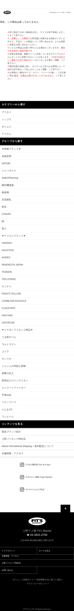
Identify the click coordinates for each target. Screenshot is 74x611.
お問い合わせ (7, 570)
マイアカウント (8, 551)
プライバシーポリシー (36, 583)
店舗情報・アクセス (12, 453)
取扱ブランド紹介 (11, 431)
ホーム (16, 579)
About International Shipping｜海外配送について (28, 446)
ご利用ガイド (27, 579)
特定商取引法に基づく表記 (48, 579)
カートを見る (44, 551)
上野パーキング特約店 (14, 438)
